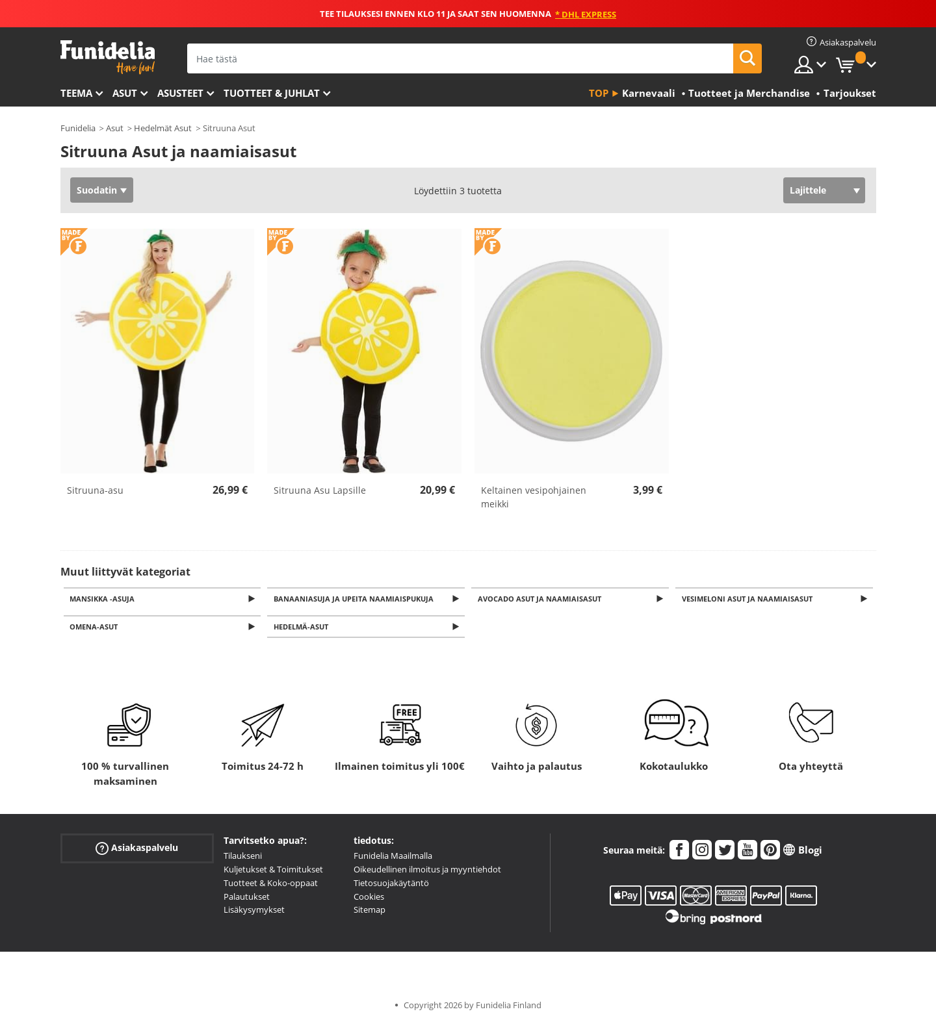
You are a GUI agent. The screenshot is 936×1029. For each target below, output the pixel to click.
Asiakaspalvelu (137, 852)
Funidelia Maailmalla (393, 859)
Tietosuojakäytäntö (391, 887)
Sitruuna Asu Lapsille (320, 490)
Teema (76, 92)
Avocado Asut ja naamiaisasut (541, 599)
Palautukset (247, 900)
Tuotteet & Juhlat (272, 92)
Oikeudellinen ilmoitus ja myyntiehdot (427, 873)
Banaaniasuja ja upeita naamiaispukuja (356, 599)
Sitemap (369, 913)
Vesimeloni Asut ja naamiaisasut (749, 599)
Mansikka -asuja (104, 599)
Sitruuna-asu (95, 490)
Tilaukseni (243, 859)
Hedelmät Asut (163, 128)
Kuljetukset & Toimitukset (273, 873)
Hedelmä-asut (303, 630)
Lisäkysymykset (254, 913)
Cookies (369, 900)
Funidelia (78, 128)
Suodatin (97, 190)
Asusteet (180, 92)
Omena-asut (96, 630)
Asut (124, 92)
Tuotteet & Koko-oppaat (271, 887)
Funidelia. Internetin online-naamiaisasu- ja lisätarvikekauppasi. (107, 57)
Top (598, 92)
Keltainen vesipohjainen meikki (533, 497)
